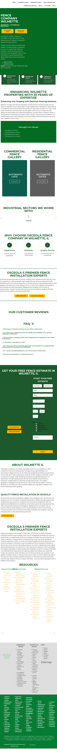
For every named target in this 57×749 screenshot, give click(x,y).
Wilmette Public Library (7, 584)
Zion (50, 704)
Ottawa (51, 707)
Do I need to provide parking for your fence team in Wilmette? (24, 351)
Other (39, 431)
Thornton (52, 727)
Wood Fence (41, 426)
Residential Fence (36, 2)
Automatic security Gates (20, 659)
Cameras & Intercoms (30, 5)
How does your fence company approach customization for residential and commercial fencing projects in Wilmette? (28, 346)
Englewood (41, 705)
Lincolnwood (19, 707)
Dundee (6, 709)
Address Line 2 (37, 408)
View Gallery (14, 181)
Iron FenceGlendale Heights (51, 608)
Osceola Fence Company (27, 118)
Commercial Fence (23, 2)
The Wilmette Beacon (7, 579)
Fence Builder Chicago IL (50, 585)
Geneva (40, 710)
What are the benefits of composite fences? (18, 354)
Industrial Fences (21, 683)
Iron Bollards (20, 673)
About (40, 5)
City (34, 413)
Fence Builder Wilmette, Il (35, 585)
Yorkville (52, 702)
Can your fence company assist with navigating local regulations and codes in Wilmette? (28, 338)
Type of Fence (37, 422)
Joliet (39, 715)
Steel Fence (41, 427)
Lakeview (18, 704)
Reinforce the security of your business (20, 593)
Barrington (41, 727)
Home (14, 2)
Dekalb (51, 720)
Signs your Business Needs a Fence (20, 584)
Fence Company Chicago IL (50, 575)
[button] (3, 178)
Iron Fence (41, 424)
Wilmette (29, 698)
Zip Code (34, 419)
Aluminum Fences (22, 682)
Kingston (52, 718)
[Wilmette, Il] (42, 41)
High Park (18, 697)
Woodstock (41, 719)
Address (35, 399)
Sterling (40, 714)
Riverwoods (19, 716)
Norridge (29, 708)
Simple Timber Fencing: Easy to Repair (20, 602)
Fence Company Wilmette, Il (35, 575)
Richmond (41, 712)
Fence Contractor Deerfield (50, 580)
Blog (54, 5)
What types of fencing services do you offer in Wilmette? (22, 329)
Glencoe (7, 723)
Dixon (51, 709)
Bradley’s (52, 706)
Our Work (47, 5)
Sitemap (46, 662)
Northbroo (29, 710)
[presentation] (44, 444)
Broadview (41, 722)
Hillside (40, 717)
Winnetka (29, 700)
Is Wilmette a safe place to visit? (14, 342)
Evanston (7, 714)
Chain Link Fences (43, 429)
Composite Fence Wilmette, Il (35, 617)
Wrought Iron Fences (28, 127)
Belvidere (52, 723)
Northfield (29, 712)
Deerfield (7, 704)
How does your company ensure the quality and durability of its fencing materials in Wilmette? (27, 333)
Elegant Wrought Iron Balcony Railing (20, 574)
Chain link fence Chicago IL (50, 613)
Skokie (17, 725)
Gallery (46, 652)
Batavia (40, 721)
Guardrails (19, 677)
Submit (42, 452)
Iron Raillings (20, 662)
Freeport (52, 711)
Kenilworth (18, 702)
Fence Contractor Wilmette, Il (35, 580)
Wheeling (18, 732)
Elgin (6, 711)
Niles (27, 707)
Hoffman (52, 725)
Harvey (51, 716)
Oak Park (29, 719)
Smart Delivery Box (49, 2)
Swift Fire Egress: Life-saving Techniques (21, 579)
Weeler (51, 714)
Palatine (40, 724)
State (41, 413)
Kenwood (41, 707)
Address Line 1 (37, 403)
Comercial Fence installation (20, 652)
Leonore (51, 721)
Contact (46, 655)
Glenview (7, 725)
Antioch (40, 726)
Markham (52, 713)
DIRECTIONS (8, 62)
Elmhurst (7, 713)
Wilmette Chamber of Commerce (7, 574)
